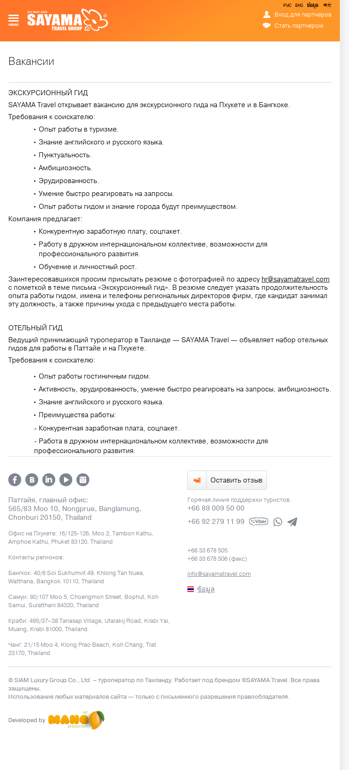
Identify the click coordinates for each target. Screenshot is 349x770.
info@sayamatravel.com (219, 574)
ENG (298, 6)
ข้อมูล (312, 6)
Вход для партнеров (303, 15)
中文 (327, 6)
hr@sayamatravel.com (296, 279)
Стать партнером (298, 26)
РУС (288, 6)
